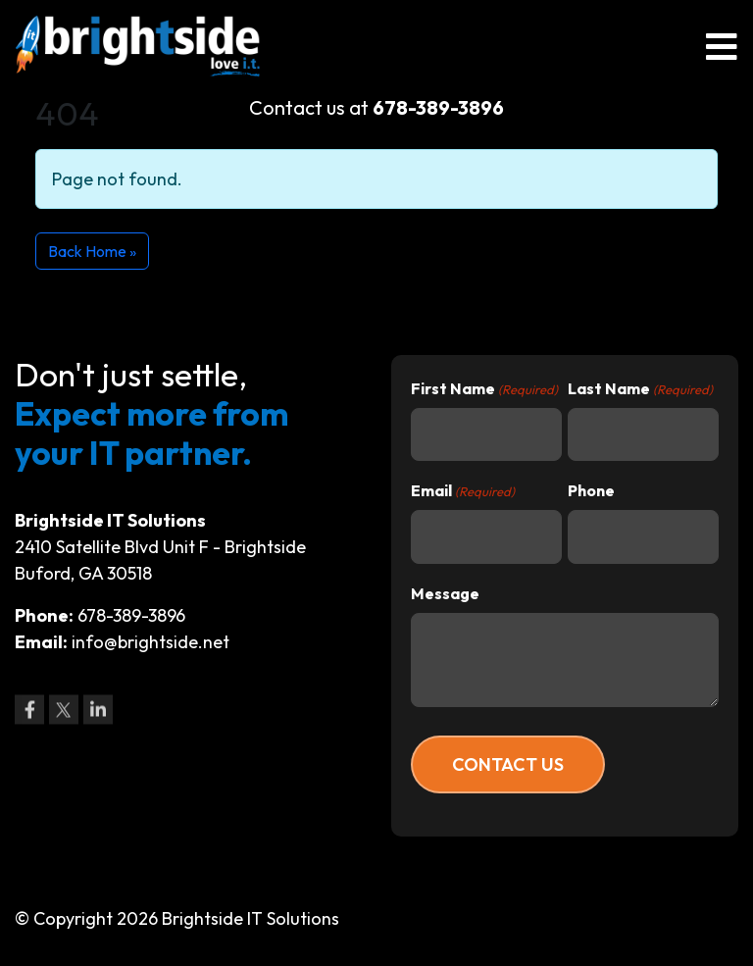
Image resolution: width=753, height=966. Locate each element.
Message (445, 593)
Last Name (640, 389)
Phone (591, 490)
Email (463, 491)
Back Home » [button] (92, 251)
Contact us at (376, 107)
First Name (484, 389)
